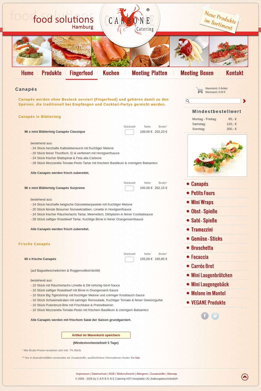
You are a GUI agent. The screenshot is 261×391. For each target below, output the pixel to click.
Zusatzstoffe (157, 373)
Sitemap (172, 373)
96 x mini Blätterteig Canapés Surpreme (54, 188)
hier (137, 357)
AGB (111, 373)
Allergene (142, 373)
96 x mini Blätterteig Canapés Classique (54, 131)
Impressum (82, 373)
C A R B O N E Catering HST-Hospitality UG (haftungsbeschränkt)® (137, 378)
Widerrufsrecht (125, 373)
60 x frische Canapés (40, 259)
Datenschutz (99, 373)
